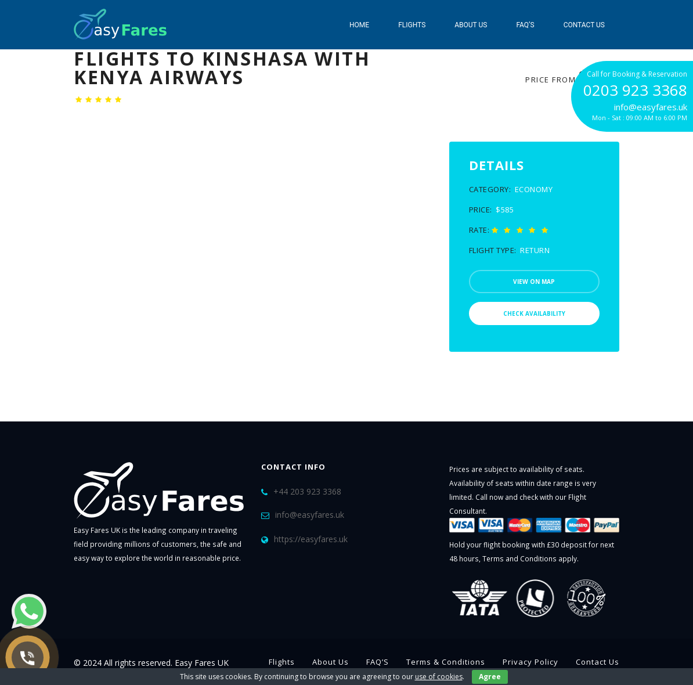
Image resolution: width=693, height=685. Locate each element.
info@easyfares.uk (309, 514)
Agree (490, 677)
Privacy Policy (530, 662)
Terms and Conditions (519, 558)
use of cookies (439, 677)
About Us (470, 25)
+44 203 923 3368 (307, 491)
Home (359, 25)
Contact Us (584, 25)
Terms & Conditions (445, 662)
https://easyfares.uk (311, 539)
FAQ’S (525, 25)
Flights (411, 25)
